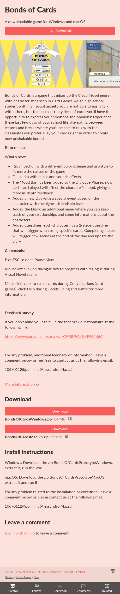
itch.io (9, 572)
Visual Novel (23, 577)
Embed (80, 572)
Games (9, 577)
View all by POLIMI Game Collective (38, 572)
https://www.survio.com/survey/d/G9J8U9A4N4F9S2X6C (54, 336)
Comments (83, 588)
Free (36, 577)
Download (60, 31)
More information (22, 384)
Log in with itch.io (20, 533)
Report (68, 572)
